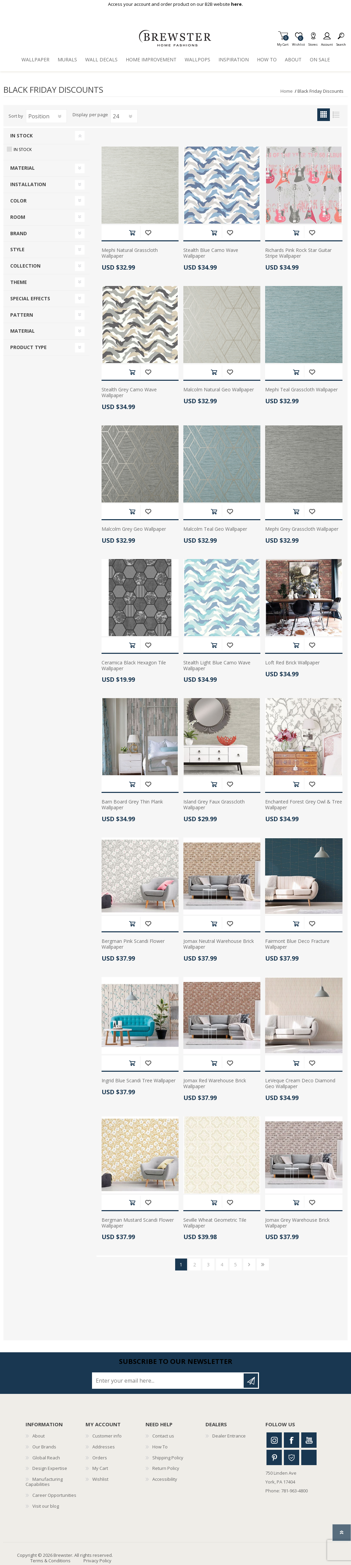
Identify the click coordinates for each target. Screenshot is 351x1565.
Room (17, 217)
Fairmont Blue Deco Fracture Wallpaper (297, 944)
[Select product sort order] (46, 116)
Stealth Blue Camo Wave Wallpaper (210, 253)
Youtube (309, 1440)
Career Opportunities (54, 1495)
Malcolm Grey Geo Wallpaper (134, 529)
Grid (323, 114)
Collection (25, 265)
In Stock (21, 135)
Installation (28, 184)
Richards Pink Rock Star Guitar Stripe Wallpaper (298, 253)
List (336, 114)
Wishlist (100, 1479)
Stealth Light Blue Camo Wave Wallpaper (216, 666)
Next (249, 1264)
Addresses (103, 1447)
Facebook (291, 1440)
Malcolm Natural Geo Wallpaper (218, 390)
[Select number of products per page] (124, 116)
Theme (18, 282)
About (38, 1436)
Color (18, 200)
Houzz (291, 1457)
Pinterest (274, 1457)
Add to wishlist (148, 232)
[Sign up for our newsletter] (168, 1380)
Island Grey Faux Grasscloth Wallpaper (214, 805)
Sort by (16, 116)
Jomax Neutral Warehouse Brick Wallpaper (218, 944)
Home (286, 91)
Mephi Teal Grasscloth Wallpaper (301, 390)
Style (17, 249)
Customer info (107, 1436)
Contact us (163, 1436)
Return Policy (165, 1468)
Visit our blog (45, 1506)
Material (22, 168)
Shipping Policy (167, 1458)
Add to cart (132, 232)
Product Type (28, 347)
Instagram (274, 1440)
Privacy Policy (97, 1561)
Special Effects (30, 298)
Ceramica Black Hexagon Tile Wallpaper (134, 666)
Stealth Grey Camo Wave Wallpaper (129, 392)
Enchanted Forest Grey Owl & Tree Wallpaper (303, 805)
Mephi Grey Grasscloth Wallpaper (301, 529)
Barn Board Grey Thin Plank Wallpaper (132, 805)
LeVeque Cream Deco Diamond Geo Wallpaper (300, 1083)
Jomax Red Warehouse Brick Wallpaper (214, 1083)
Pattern (21, 315)
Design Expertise (49, 1468)
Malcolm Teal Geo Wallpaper (215, 529)
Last (263, 1264)
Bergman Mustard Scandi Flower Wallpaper (138, 1223)
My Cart (283, 42)
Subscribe (251, 1380)
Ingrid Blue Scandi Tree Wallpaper (139, 1081)
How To (160, 1447)
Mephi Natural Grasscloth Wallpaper (130, 253)
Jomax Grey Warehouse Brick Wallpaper (297, 1223)
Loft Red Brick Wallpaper (292, 663)
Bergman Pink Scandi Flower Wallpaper (133, 944)
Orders (99, 1458)
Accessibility (164, 1479)
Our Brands (44, 1447)
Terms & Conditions (50, 1561)
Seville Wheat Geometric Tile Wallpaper (214, 1223)
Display (80, 115)
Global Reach (46, 1458)
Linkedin (309, 1457)
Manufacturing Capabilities (44, 1482)
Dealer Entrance (229, 1436)
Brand (18, 233)
